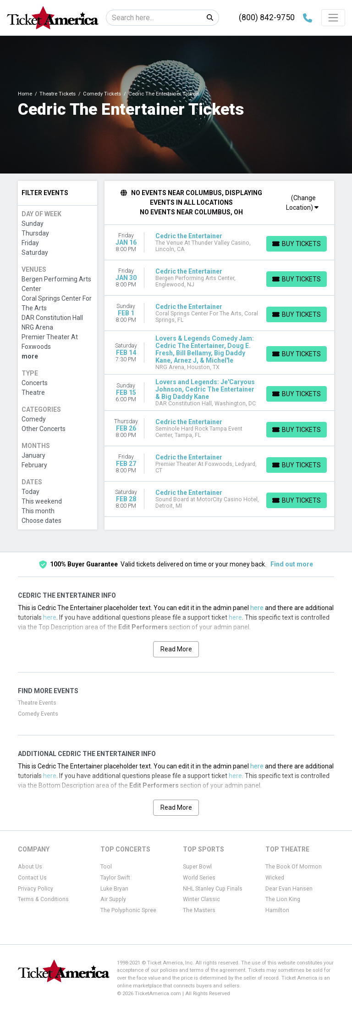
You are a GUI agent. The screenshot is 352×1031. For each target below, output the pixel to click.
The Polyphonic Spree (128, 910)
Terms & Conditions (43, 899)
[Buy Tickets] (296, 244)
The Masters (199, 910)
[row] (219, 242)
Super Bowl (197, 866)
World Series (199, 877)
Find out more (291, 564)
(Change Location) (302, 202)
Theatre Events (37, 703)
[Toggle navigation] (333, 17)
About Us (30, 866)
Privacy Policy (35, 888)
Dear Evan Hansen (289, 888)
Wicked (274, 877)
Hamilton (277, 910)
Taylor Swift (115, 877)
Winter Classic (201, 899)
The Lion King (282, 899)
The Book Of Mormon (293, 866)
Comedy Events (38, 714)
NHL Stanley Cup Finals (212, 888)
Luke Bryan (114, 888)
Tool (106, 866)
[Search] (154, 18)
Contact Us (32, 877)
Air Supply (113, 899)
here (257, 607)
